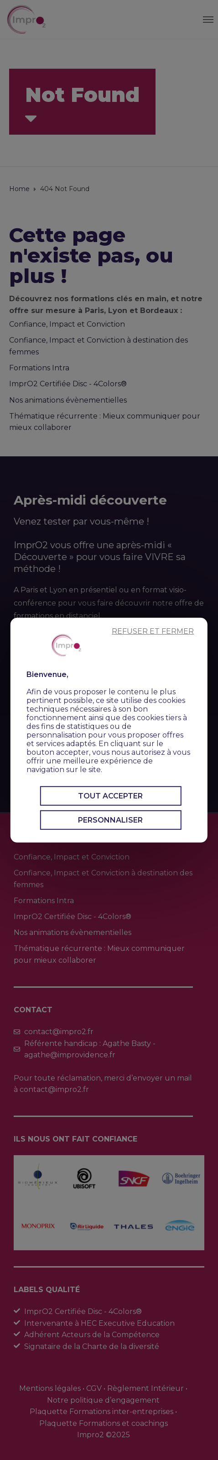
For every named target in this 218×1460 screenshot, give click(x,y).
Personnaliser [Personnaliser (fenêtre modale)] (110, 820)
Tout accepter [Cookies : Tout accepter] (110, 795)
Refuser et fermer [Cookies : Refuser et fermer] (153, 630)
